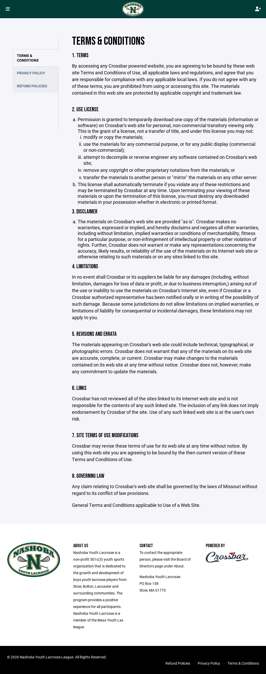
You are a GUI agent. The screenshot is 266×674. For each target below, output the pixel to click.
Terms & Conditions (28, 58)
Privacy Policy (31, 72)
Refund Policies (32, 85)
